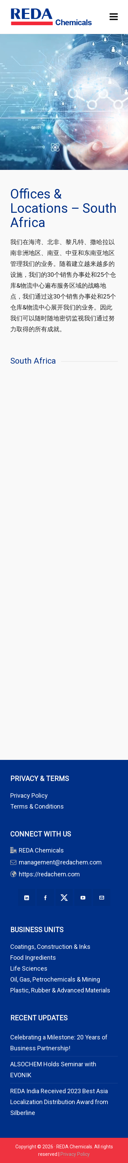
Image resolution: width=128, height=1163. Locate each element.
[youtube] (82, 897)
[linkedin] (26, 897)
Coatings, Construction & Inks (50, 946)
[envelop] (101, 897)
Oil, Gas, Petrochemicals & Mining (55, 979)
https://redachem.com (49, 874)
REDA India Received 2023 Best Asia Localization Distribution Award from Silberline (59, 1101)
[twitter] (64, 897)
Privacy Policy (29, 795)
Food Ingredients (33, 957)
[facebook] (45, 897)
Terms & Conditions (37, 806)
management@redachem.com (60, 862)
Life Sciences (28, 968)
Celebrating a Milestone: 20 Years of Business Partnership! (59, 1043)
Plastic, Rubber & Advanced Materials (60, 990)
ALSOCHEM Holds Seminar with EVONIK (53, 1070)
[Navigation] (114, 17)
